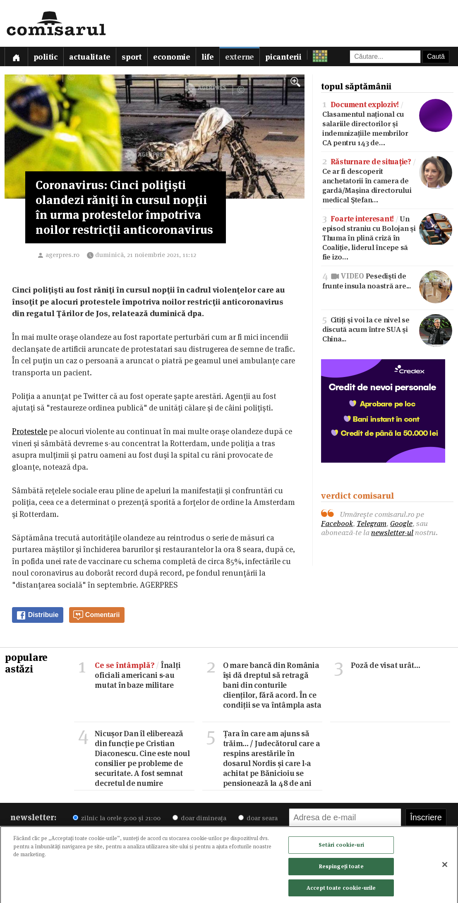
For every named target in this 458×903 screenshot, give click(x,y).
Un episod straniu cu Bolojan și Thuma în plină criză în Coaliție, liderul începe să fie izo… (387, 237)
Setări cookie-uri (341, 847)
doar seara (258, 818)
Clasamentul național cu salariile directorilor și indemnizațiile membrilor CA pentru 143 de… (387, 123)
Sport (132, 57)
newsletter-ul (392, 532)
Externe (239, 57)
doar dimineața (199, 818)
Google (401, 523)
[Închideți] (445, 867)
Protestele (29, 431)
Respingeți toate (341, 868)
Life (207, 57)
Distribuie (37, 615)
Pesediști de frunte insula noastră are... (387, 280)
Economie (171, 57)
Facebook (337, 523)
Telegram (371, 523)
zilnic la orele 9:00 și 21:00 (117, 818)
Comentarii (96, 615)
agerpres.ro (62, 255)
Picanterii (283, 57)
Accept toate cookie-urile (341, 890)
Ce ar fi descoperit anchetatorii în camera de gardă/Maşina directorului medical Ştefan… (387, 180)
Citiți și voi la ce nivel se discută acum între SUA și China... (387, 328)
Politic (46, 57)
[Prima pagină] (16, 56)
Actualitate (89, 57)
